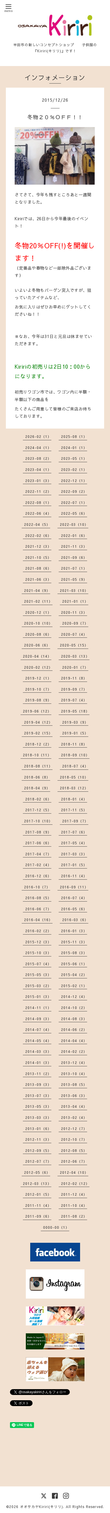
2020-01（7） (75, 667)
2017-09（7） (75, 821)
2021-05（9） (74, 579)
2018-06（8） (37, 777)
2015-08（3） (74, 952)
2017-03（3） (74, 854)
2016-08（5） (38, 897)
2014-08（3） (74, 1018)
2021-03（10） (74, 590)
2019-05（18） (75, 711)
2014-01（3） (38, 1062)
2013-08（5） (74, 1084)
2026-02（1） (38, 436)
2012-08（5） (74, 1150)
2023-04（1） (38, 469)
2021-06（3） (38, 579)
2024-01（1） (74, 447)
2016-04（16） (38, 919)
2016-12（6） (38, 876)
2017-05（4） (74, 842)
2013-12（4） (74, 1062)
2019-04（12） (38, 722)
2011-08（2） (74, 1216)
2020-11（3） (74, 612)
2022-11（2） (38, 491)
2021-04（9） (37, 590)
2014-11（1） (38, 1007)
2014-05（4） (38, 1040)
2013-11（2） (38, 1073)
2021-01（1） (75, 601)
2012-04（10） (74, 1172)
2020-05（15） (74, 645)
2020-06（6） (37, 645)
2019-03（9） (75, 722)
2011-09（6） (38, 1216)
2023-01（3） (38, 480)
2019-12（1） (38, 678)
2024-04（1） (38, 447)
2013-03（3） (38, 1117)
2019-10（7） (38, 689)
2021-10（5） (38, 557)
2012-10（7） (74, 1139)
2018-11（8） (74, 744)
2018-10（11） (37, 755)
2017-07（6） (74, 832)
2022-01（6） (74, 535)
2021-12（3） (38, 546)
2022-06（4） (38, 513)
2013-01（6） (38, 1128)
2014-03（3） (38, 1051)
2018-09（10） (75, 755)
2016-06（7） (38, 909)
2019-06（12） (37, 711)
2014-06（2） (74, 1029)
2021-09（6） (74, 557)
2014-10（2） (74, 1007)
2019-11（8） (74, 678)
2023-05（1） (74, 458)
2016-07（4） (74, 897)
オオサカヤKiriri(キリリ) (41, 1506)
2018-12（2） (38, 744)
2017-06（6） (38, 842)
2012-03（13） (37, 1183)
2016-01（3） (74, 930)
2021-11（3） (74, 546)
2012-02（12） (75, 1183)
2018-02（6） (38, 799)
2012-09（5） (38, 1150)
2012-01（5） (38, 1194)
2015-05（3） (38, 974)
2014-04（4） (74, 1040)
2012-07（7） (38, 1161)
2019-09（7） (74, 689)
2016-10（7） (37, 887)
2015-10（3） (38, 952)
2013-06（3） (74, 1095)
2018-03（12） (74, 788)
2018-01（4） (74, 799)
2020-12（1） (38, 612)
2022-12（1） (74, 480)
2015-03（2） (38, 985)
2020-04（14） (37, 656)
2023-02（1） (74, 469)
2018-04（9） (37, 788)
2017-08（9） (38, 832)
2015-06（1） (74, 963)
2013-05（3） (38, 1106)
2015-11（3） (74, 942)
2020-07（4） (74, 634)
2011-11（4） (38, 1205)
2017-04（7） (38, 854)
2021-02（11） (38, 601)
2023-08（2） (38, 458)
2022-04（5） (37, 524)
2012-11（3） (38, 1139)
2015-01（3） (38, 996)
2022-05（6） (74, 513)
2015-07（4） (38, 963)
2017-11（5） (74, 809)
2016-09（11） (74, 887)
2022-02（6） (38, 535)
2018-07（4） (75, 766)
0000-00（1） (56, 1227)
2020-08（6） (38, 634)
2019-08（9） (38, 700)
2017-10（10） (38, 821)
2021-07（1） (74, 568)
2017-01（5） (74, 864)
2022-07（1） (74, 502)
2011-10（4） (74, 1205)
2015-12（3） (38, 942)
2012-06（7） (74, 1161)
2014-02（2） (74, 1051)
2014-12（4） (74, 996)
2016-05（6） (74, 909)
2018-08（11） (38, 766)
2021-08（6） (38, 568)
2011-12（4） (74, 1194)
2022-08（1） (38, 502)
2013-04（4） (74, 1106)
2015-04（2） (74, 974)
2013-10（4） (74, 1073)
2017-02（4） (38, 864)
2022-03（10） (74, 524)
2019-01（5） (75, 733)
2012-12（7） (74, 1128)
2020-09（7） (75, 623)
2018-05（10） (74, 777)
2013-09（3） (38, 1084)
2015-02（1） (74, 985)
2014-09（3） (38, 1018)
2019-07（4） (74, 700)
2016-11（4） (74, 876)
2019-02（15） (38, 733)
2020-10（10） (38, 623)
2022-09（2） (74, 491)
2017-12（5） (38, 809)
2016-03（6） (75, 919)
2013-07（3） (38, 1095)
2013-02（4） (74, 1117)
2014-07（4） (38, 1029)
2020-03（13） (75, 656)
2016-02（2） (38, 930)
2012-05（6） (37, 1172)
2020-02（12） (38, 667)
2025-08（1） (74, 436)
